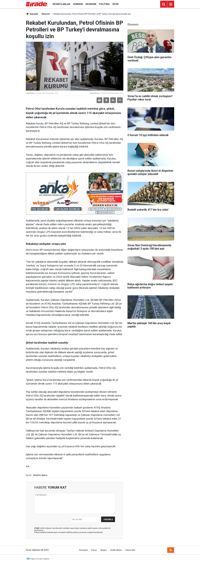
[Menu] (170, 4)
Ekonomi (91, 4)
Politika (104, 4)
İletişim (103, 550)
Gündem (78, 4)
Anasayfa (32, 14)
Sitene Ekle (130, 550)
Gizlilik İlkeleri (116, 550)
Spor (115, 4)
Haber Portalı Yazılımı (40, 559)
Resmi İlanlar (61, 4)
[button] (106, 100)
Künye (94, 550)
